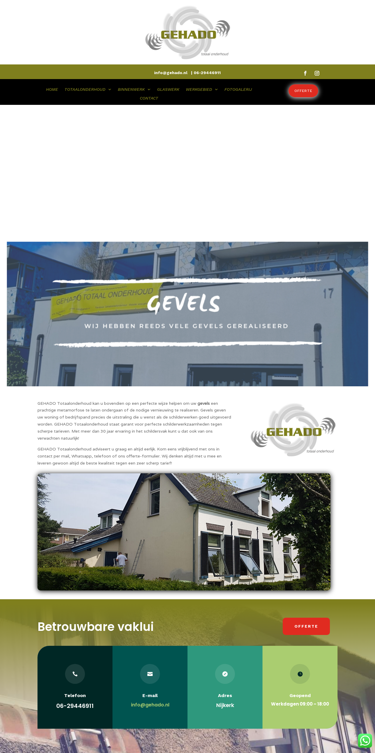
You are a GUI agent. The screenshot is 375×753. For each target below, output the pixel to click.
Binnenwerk (129, 679)
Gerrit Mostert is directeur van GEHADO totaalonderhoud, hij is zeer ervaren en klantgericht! (68, 699)
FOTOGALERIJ (238, 89)
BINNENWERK (131, 89)
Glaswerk (126, 687)
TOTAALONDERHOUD (84, 89)
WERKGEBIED (199, 89)
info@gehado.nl (150, 571)
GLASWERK (168, 89)
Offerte (303, 91)
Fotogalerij (127, 703)
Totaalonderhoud (134, 670)
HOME (52, 89)
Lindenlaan (207, 670)
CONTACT (149, 98)
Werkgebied (129, 695)
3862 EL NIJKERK (214, 679)
